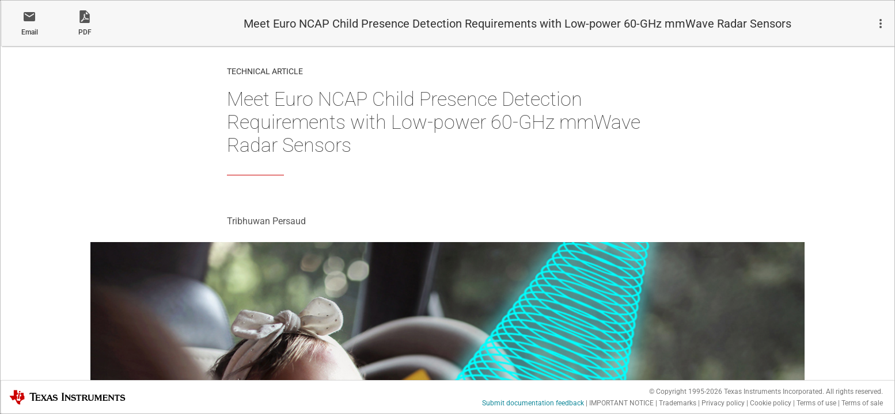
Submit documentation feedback (533, 403)
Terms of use (816, 403)
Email (29, 32)
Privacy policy (723, 403)
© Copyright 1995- (685, 392)
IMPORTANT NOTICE (621, 403)
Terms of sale (862, 403)
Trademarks (677, 403)
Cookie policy (770, 403)
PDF (85, 32)
